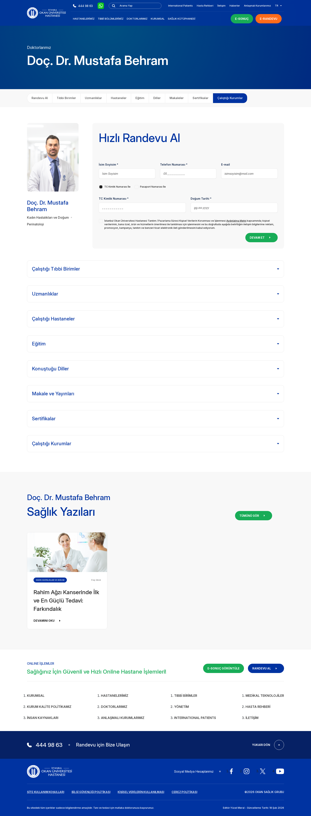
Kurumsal (158, 18)
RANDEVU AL (266, 668)
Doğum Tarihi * (201, 198)
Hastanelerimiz (84, 18)
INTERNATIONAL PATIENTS (195, 718)
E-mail (225, 164)
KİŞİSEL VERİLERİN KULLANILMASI (141, 792)
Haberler (234, 5)
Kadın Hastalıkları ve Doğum (48, 217)
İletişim (221, 5)
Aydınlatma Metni (236, 220)
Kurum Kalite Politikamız (49, 707)
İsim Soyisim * (108, 164)
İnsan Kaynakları (42, 718)
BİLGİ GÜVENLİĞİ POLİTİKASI (91, 792)
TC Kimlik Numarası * (114, 198)
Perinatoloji (35, 224)
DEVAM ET (261, 237)
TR (278, 5)
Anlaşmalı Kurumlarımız (257, 5)
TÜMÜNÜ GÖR (253, 515)
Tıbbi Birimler (185, 696)
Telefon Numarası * (173, 164)
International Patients (180, 5)
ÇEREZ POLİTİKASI (184, 792)
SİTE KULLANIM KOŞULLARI (45, 792)
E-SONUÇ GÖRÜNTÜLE (223, 668)
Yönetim (181, 707)
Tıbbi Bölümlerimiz (111, 18)
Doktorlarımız (137, 18)
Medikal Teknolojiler (265, 696)
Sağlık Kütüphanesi (181, 18)
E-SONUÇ (242, 18)
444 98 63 (83, 6)
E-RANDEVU (268, 18)
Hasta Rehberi (205, 5)
